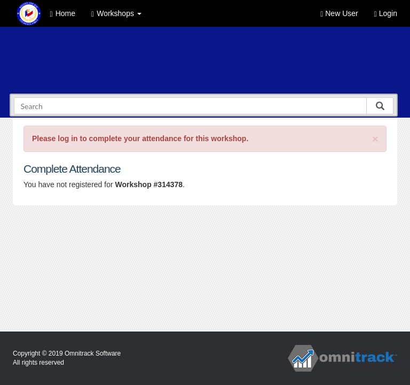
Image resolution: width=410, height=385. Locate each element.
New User (339, 13)
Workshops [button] (116, 13)
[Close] (375, 138)
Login (385, 13)
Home (62, 13)
